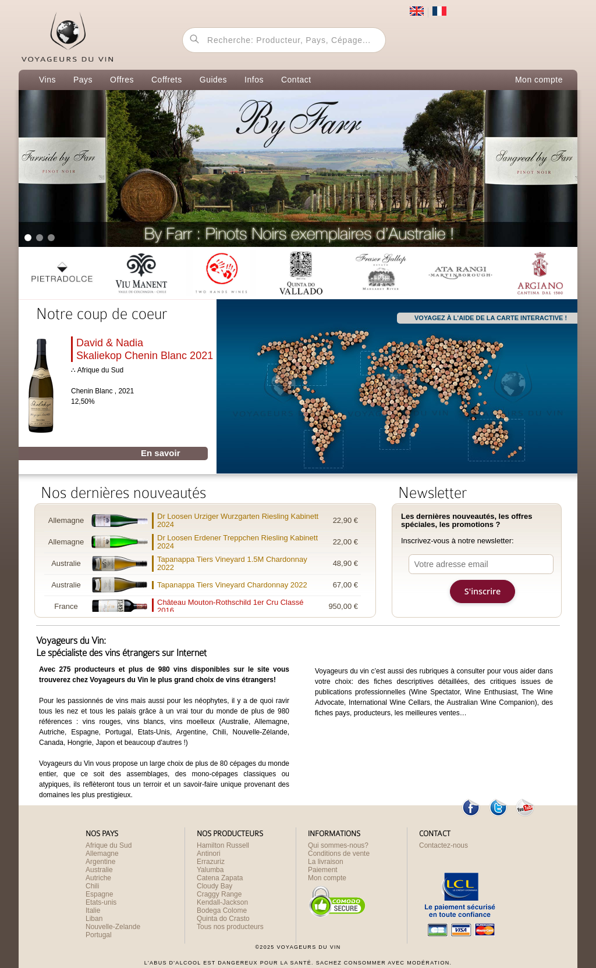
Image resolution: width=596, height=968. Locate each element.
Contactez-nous (443, 845)
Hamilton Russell (223, 845)
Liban (94, 919)
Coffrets (166, 79)
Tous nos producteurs (230, 927)
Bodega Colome (222, 910)
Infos (254, 79)
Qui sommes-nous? (338, 845)
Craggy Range (219, 894)
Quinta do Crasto (223, 919)
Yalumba (210, 870)
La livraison (325, 862)
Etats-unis (101, 902)
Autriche (98, 878)
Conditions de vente (339, 853)
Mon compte (539, 79)
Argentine (100, 862)
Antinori (209, 853)
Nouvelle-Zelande (113, 927)
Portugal (99, 935)
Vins (47, 79)
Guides (213, 79)
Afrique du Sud (109, 845)
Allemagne (102, 853)
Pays (83, 79)
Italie (93, 910)
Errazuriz (211, 862)
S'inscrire (482, 591)
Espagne (99, 894)
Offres (122, 79)
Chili (92, 886)
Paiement (323, 870)
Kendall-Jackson (222, 902)
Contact (296, 79)
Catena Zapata (220, 878)
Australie (99, 870)
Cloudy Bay (214, 886)
